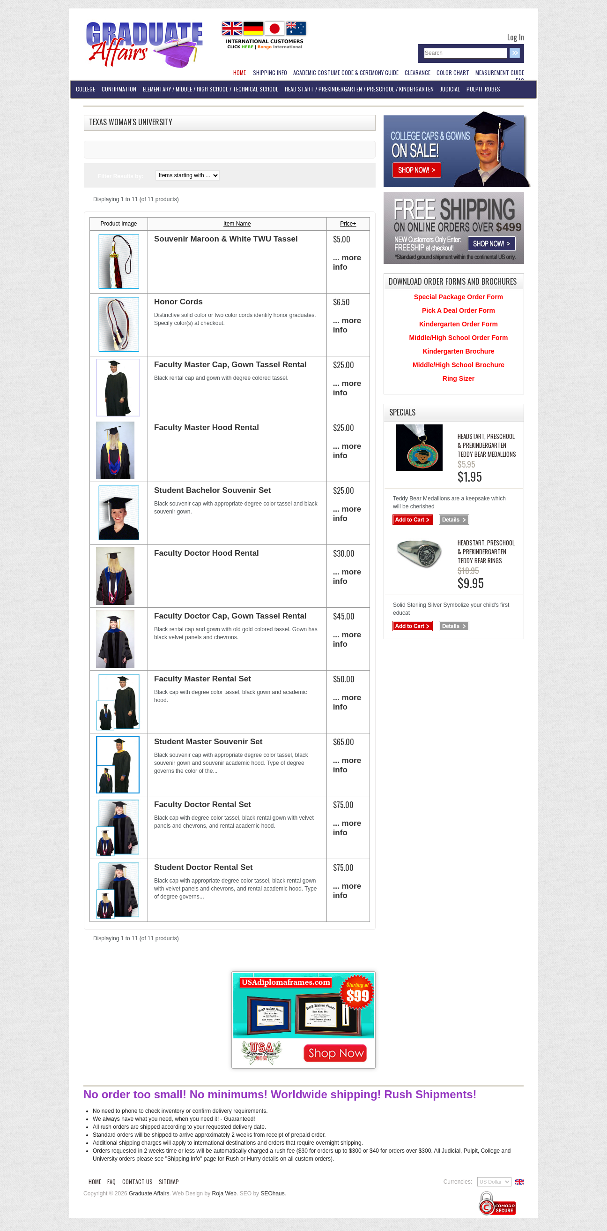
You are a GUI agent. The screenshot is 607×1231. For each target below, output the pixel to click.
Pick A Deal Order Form (458, 310)
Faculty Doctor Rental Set (202, 804)
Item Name (237, 223)
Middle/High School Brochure (458, 365)
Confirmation (119, 89)
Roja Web (224, 1193)
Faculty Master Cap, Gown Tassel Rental (230, 364)
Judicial (450, 89)
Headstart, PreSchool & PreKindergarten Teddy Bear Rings (486, 551)
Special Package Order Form (458, 297)
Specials (402, 412)
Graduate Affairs (149, 1193)
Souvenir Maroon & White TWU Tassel (226, 238)
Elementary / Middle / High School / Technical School (210, 89)
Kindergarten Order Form (458, 324)
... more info (347, 262)
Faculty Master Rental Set (202, 678)
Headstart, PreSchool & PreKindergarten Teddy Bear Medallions (487, 445)
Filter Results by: (120, 176)
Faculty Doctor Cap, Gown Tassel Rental (230, 616)
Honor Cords (178, 301)
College (85, 89)
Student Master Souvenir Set (208, 741)
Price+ (348, 223)
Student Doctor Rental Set (203, 867)
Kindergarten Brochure (458, 351)
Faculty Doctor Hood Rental (206, 553)
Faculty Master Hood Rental (206, 427)
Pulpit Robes (483, 89)
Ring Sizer (458, 378)
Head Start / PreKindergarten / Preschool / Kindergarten (359, 89)
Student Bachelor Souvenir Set (212, 490)
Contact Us (137, 1182)
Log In (515, 37)
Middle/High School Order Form (458, 337)
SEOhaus (272, 1193)
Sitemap (169, 1182)
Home (95, 1182)
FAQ (111, 1182)
